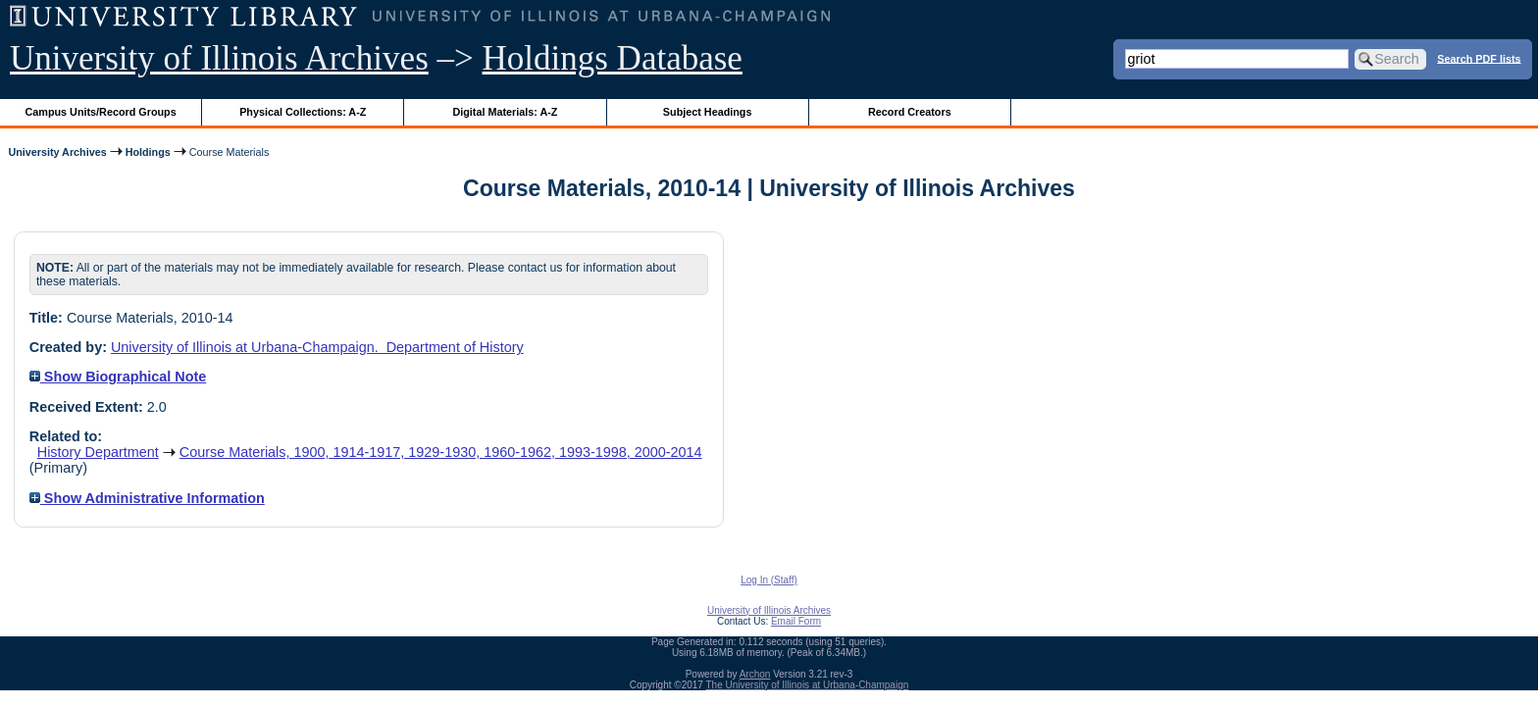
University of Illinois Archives (219, 58)
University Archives (57, 152)
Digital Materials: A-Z (504, 112)
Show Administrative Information (147, 498)
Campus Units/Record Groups (101, 112)
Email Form (796, 621)
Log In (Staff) (769, 580)
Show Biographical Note (118, 376)
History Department (98, 452)
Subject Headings (707, 112)
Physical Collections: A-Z (302, 112)
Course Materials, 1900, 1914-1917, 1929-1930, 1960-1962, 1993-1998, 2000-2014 (440, 452)
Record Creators (909, 112)
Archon (755, 674)
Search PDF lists (1478, 58)
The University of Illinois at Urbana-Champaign (807, 685)
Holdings (148, 152)
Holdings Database (613, 58)
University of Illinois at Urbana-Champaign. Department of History (317, 347)
